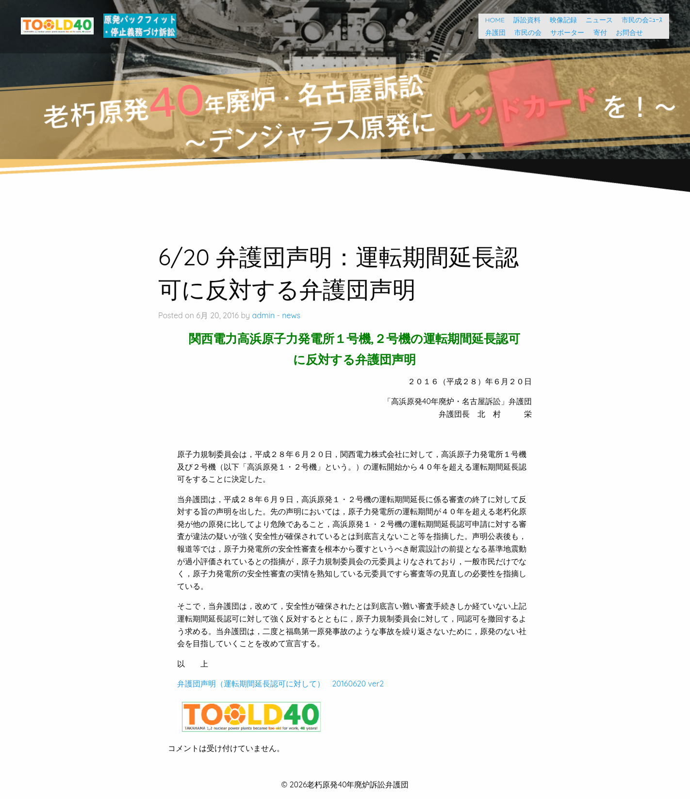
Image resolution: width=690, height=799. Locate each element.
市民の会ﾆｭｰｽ (642, 20)
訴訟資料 (524, 20)
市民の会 (525, 32)
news (291, 315)
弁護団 (492, 32)
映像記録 (560, 20)
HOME (491, 20)
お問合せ (626, 32)
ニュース (596, 20)
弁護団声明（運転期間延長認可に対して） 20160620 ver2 (280, 683)
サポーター (563, 32)
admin (263, 315)
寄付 (597, 32)
